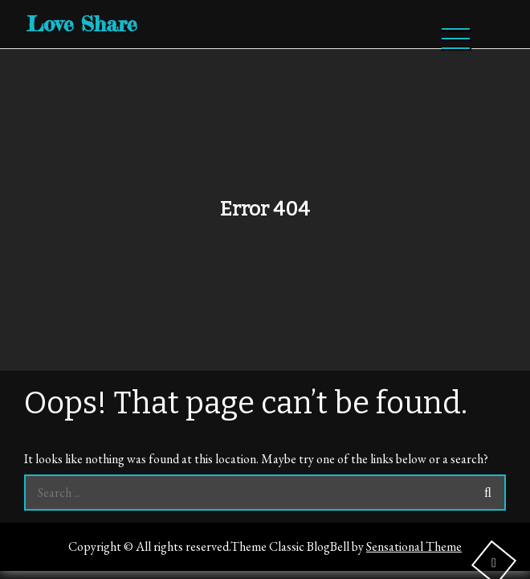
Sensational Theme (414, 546)
